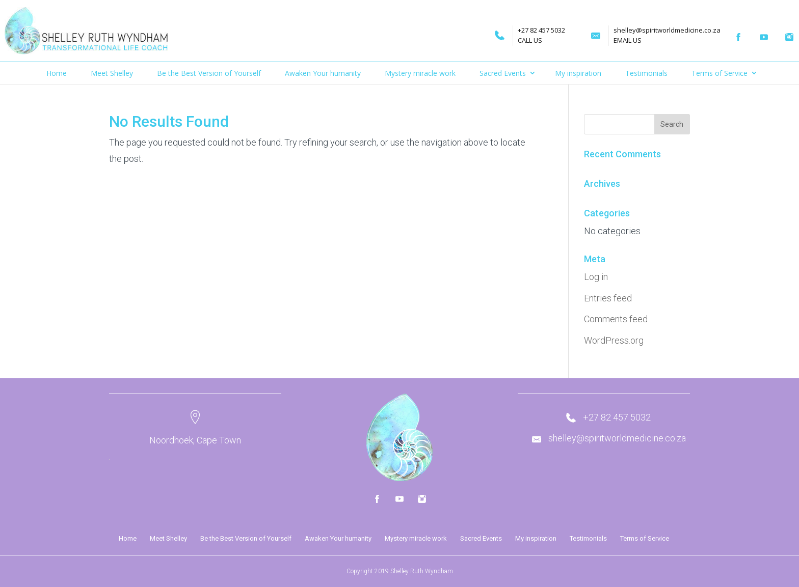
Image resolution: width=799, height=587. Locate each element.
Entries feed (608, 298)
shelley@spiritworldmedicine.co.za (643, 30)
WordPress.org (614, 340)
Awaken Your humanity (323, 73)
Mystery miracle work (420, 73)
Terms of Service (719, 73)
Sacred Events (503, 73)
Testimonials (646, 73)
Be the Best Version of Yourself (209, 73)
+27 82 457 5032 (518, 30)
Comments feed (616, 319)
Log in (596, 276)
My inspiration (578, 73)
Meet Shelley (112, 73)
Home (56, 73)
